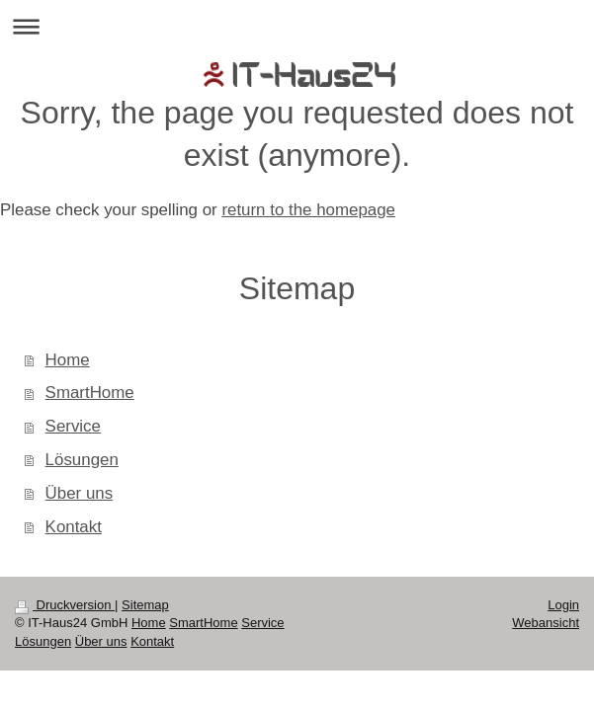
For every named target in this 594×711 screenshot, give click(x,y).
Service (73, 426)
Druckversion (65, 604)
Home (67, 360)
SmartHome (89, 392)
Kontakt (73, 526)
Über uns (79, 493)
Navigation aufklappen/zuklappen (297, 26)
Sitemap (145, 604)
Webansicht (545, 622)
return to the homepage (308, 209)
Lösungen (82, 459)
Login (563, 604)
